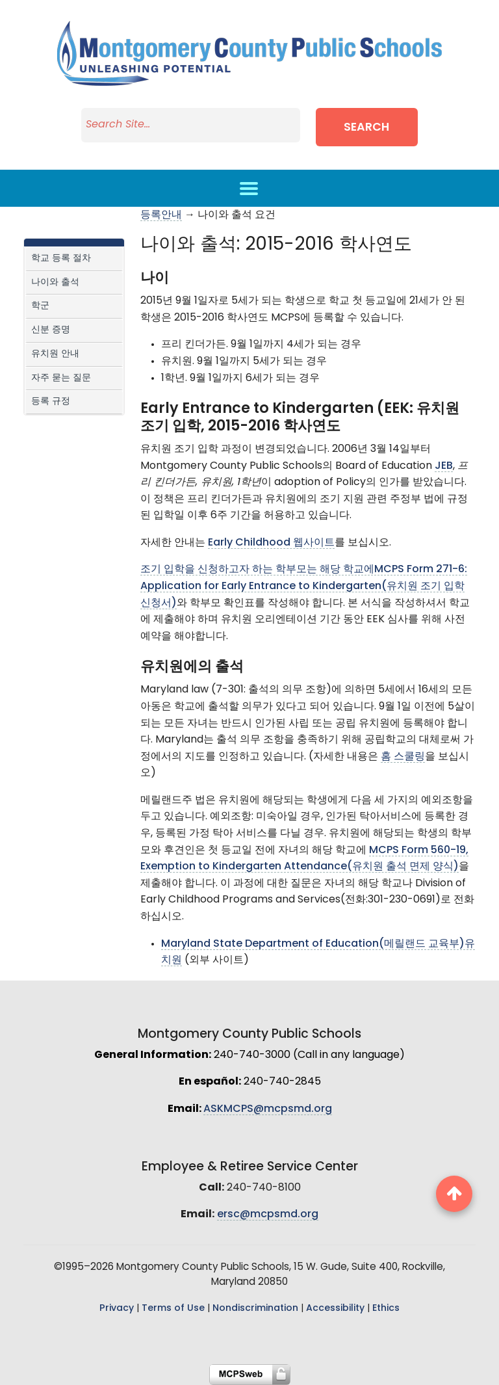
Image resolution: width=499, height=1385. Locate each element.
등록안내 (161, 215)
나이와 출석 (55, 282)
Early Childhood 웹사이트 (271, 543)
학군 (40, 306)
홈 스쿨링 (403, 757)
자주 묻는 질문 (61, 378)
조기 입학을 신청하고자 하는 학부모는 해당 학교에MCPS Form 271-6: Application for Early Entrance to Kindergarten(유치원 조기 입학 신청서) (303, 586)
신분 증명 (50, 330)
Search (374, 127)
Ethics (386, 1308)
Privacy (116, 1308)
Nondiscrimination (255, 1308)
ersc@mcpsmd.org (267, 1214)
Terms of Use (173, 1308)
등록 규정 (50, 401)
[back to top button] (454, 1194)
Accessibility (335, 1308)
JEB (444, 466)
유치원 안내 (55, 354)
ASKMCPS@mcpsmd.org (267, 1109)
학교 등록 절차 (61, 258)
